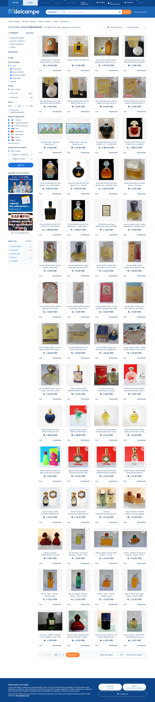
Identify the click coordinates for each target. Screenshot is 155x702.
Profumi (12, 46)
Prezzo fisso (15, 67)
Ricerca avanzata (140, 10)
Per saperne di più (22, 696)
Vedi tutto (29, 31)
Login (30, 2)
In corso (12, 64)
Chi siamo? (12, 676)
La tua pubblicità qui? (20, 231)
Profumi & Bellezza (16, 42)
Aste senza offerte (18, 73)
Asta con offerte (17, 70)
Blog (50, 676)
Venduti (12, 80)
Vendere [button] (54, 2)
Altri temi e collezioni (16, 39)
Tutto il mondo (14, 149)
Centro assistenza (92, 676)
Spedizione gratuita (16, 110)
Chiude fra (13, 96)
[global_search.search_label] (94, 10)
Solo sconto (13, 108)
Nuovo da (12, 92)
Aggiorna (20, 163)
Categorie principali (16, 36)
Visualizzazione (114, 25)
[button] (119, 10)
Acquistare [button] (44, 2)
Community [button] (65, 2)
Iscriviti (15, 2)
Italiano (142, 2)
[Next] (73, 653)
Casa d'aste (15, 77)
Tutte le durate (14, 88)
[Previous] (46, 653)
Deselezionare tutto (13, 141)
